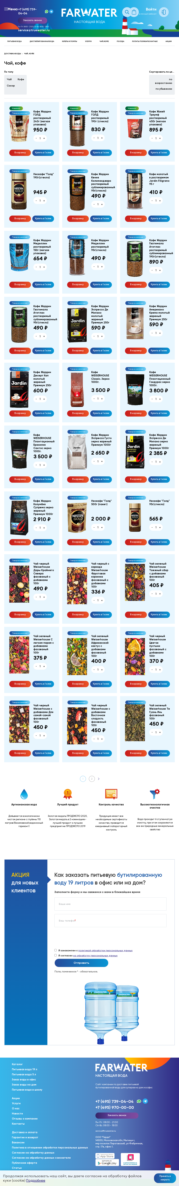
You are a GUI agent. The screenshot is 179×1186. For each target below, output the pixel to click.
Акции (169, 41)
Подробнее (35, 1180)
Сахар (11, 85)
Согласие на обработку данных (33, 1152)
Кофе (21, 79)
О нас (16, 1108)
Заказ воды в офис (24, 1079)
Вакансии (18, 1142)
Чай (9, 79)
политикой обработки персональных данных (105, 950)
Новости (17, 1113)
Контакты (18, 1123)
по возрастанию (163, 81)
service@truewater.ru (34, 30)
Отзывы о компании (25, 1118)
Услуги (88, 41)
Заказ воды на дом (24, 1084)
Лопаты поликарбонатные (144, 41)
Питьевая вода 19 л (24, 1069)
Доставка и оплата (24, 1132)
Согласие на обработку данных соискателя (41, 1157)
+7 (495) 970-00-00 (114, 1107)
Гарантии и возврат (25, 1137)
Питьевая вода (14, 41)
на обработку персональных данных (95, 955)
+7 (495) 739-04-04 (27, 11)
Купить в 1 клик (43, 152)
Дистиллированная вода (42, 41)
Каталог (17, 1064)
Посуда (120, 41)
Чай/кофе (104, 41)
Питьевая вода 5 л (24, 1074)
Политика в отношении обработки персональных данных (50, 1147)
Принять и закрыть (165, 1178)
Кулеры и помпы (69, 41)
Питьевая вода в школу (27, 1089)
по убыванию (164, 88)
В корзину (20, 152)
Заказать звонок (32, 20)
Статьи (17, 1168)
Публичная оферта (24, 1162)
